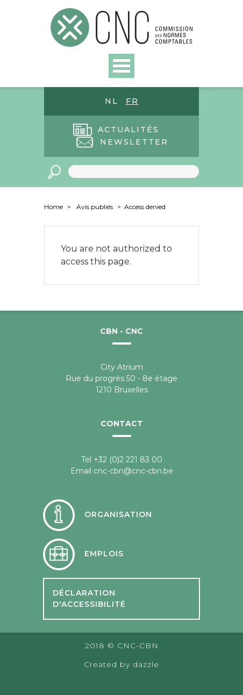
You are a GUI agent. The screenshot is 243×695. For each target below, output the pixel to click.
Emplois (104, 553)
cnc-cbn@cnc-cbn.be (133, 471)
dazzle (146, 664)
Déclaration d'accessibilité (89, 598)
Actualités (128, 129)
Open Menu (121, 66)
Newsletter (134, 142)
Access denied (145, 207)
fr (132, 101)
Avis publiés (94, 207)
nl (111, 101)
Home (53, 207)
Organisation (118, 514)
